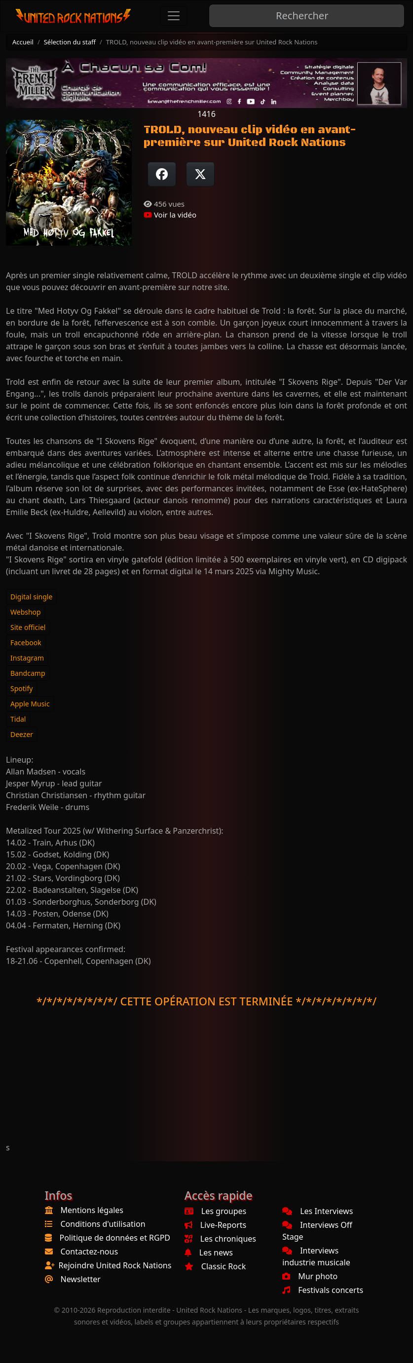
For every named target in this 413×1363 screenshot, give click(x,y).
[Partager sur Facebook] (162, 174)
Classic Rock (215, 1266)
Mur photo (310, 1276)
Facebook (25, 642)
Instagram (27, 658)
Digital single (31, 596)
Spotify (21, 688)
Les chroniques (220, 1238)
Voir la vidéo (170, 215)
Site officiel (27, 627)
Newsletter (81, 1279)
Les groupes (215, 1211)
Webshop (25, 612)
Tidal (18, 719)
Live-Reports (215, 1224)
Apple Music (30, 703)
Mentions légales (92, 1210)
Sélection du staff (70, 41)
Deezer (21, 734)
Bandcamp (27, 673)
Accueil (23, 41)
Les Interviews (317, 1211)
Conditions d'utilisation (103, 1223)
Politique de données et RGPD (115, 1237)
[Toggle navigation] (174, 16)
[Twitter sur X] (200, 174)
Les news (209, 1252)
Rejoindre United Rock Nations (115, 1265)
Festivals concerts (322, 1290)
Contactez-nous (89, 1251)
